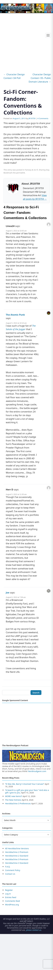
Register (9, 890)
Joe (7, 592)
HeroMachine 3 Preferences (18, 803)
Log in (8, 893)
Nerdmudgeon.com (37, 771)
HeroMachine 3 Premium (16, 859)
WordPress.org (12, 904)
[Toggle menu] (48, 35)
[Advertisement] (26, 40)
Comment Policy (12, 870)
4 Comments (42, 118)
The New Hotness (13, 800)
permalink (20, 172)
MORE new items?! (13, 796)
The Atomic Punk (15, 314)
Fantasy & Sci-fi (31, 170)
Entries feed (10, 897)
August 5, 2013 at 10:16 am (16, 323)
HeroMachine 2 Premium (16, 852)
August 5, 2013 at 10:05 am (16, 231)
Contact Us (10, 874)
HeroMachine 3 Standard (16, 863)
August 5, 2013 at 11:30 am (16, 494)
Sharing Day (44, 170)
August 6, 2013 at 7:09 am (16, 597)
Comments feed (12, 901)
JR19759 (32, 118)
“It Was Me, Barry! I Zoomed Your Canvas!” (24, 784)
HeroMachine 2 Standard (16, 855)
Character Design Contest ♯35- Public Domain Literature (40, 78)
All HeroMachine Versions (17, 848)
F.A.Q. (7, 866)
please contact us (33, 930)
